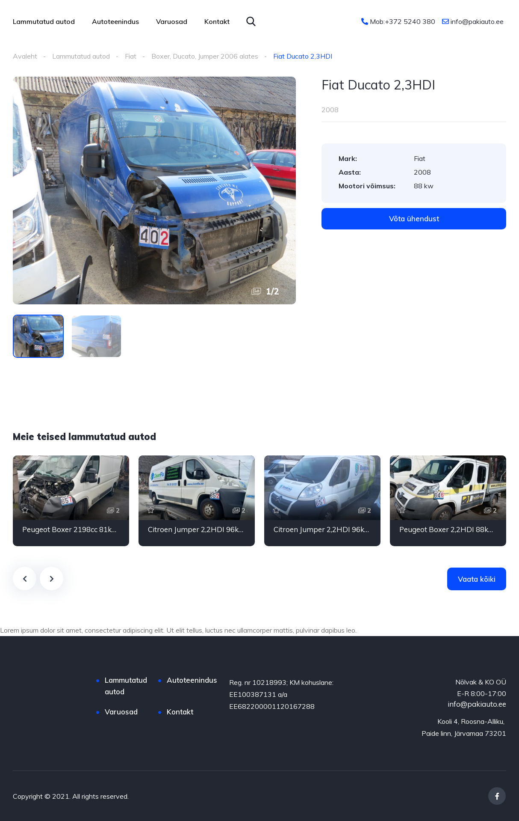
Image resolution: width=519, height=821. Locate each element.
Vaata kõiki (476, 578)
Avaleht (25, 56)
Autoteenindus (115, 21)
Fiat (130, 56)
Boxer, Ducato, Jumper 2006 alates (204, 56)
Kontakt (217, 21)
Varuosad (171, 21)
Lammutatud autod (44, 21)
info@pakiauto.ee (473, 21)
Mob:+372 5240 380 (398, 21)
